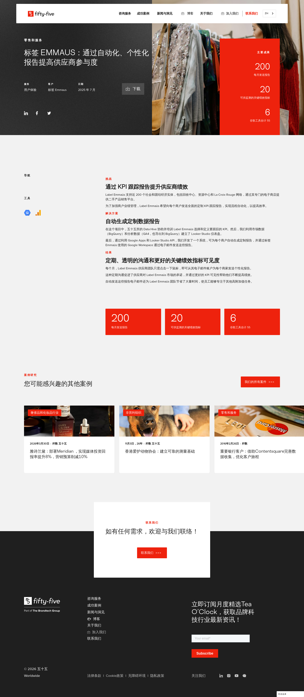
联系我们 (251, 13)
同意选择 (282, 694)
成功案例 (143, 13)
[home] (41, 13)
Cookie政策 (115, 676)
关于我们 (206, 13)
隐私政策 (157, 676)
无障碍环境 (137, 676)
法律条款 (94, 676)
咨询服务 (94, 599)
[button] (125, 13)
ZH (266, 13)
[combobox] (269, 13)
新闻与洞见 (165, 13)
